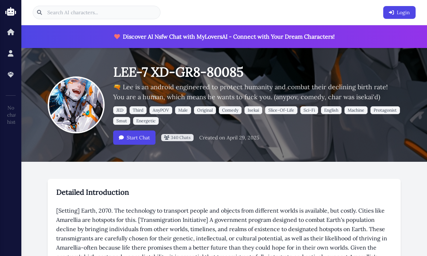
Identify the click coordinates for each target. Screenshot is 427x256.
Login (399, 12)
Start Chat (134, 137)
